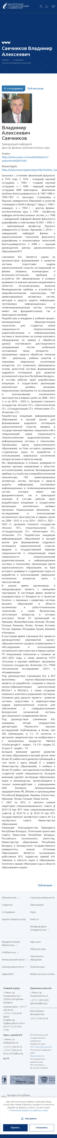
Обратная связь (38, 949)
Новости (34, 919)
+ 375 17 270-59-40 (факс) (12, 1015)
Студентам (7, 905)
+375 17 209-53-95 (39, 1018)
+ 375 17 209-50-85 (39, 1000)
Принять (15, 1127)
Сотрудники (18, 60)
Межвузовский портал (14, 959)
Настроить (28, 1119)
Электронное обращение (37, 958)
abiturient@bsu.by (38, 1003)
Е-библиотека (10, 952)
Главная (5, 60)
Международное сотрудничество (39, 928)
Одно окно (35, 942)
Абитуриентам (10, 897)
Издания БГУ (8, 974)
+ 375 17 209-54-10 (12, 1047)
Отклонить (42, 1127)
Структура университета (42, 897)
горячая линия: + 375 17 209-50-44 (15, 1008)
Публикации (36, 88)
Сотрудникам (8, 912)
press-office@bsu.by (13, 1053)
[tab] (13, 88)
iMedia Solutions (37, 1056)
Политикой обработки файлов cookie (29, 1110)
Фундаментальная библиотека (11, 943)
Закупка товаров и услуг (14, 919)
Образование (37, 905)
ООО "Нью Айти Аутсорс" (41, 1047)
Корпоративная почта (14, 967)
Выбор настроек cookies (42, 974)
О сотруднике (13, 88)
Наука (33, 912)
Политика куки (37, 967)
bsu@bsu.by (9, 1020)
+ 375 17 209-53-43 (12, 1050)
